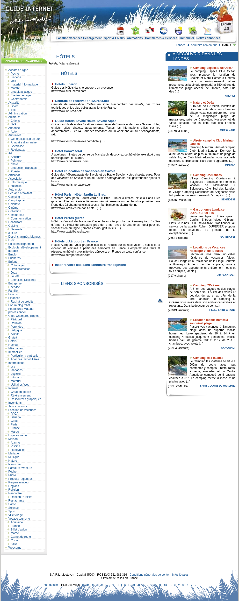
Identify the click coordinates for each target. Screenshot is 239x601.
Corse (15, 421)
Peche (15, 73)
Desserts (16, 229)
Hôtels (12, 341)
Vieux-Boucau (226, 275)
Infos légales (180, 574)
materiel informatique (24, 84)
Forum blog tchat (19, 305)
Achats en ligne (18, 70)
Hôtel (52, 63)
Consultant (15, 222)
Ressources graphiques (26, 399)
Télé (13, 110)
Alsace (15, 334)
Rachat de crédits (22, 301)
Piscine (15, 446)
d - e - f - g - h (106, 585)
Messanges (228, 130)
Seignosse (228, 199)
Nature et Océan (204, 102)
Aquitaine (17, 522)
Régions (13, 486)
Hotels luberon (66, 84)
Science (13, 507)
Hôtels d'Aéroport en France (76, 241)
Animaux (14, 117)
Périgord (16, 319)
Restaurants (16, 500)
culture (12, 233)
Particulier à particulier (25, 355)
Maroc (15, 431)
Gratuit (12, 337)
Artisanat (14, 175)
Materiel (16, 381)
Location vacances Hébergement (78, 38)
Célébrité (14, 204)
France (15, 428)
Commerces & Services (161, 38)
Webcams (14, 547)
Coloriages (18, 265)
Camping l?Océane (206, 285)
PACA (15, 413)
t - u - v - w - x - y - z (183, 585)
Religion (13, 489)
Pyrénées (17, 326)
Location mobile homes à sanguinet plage (209, 321)
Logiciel (16, 373)
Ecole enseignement (21, 244)
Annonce (14, 128)
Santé (12, 504)
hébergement (149, 131)
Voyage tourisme (19, 518)
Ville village (15, 515)
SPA (13, 124)
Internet (13, 388)
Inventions (15, 402)
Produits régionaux (20, 479)
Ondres (230, 95)
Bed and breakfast (20, 193)
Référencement (21, 395)
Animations (135, 38)
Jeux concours (17, 406)
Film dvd (13, 294)
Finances (14, 298)
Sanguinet (228, 347)
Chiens (15, 120)
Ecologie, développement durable (24, 249)
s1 (165, 585)
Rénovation (18, 450)
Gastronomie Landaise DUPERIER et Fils (207, 211)
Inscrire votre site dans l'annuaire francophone (90, 265)
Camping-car (16, 200)
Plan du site (50, 585)
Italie (14, 544)
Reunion (16, 323)
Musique (13, 457)
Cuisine (13, 225)
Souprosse (227, 237)
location (88, 124)
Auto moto (15, 189)
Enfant (12, 261)
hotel (62, 63)
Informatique (19, 182)
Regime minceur (18, 482)
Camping (14, 196)
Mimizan (230, 165)
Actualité (14, 102)
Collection (14, 211)
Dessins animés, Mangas (24, 236)
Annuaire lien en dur (204, 45)
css (13, 366)
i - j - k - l (123, 585)
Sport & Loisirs (114, 38)
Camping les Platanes (208, 358)
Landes (180, 45)
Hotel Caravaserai (68, 151)
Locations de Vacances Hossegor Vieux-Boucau (207, 249)
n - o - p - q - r (147, 585)
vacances (101, 131)
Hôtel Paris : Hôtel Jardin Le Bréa (80, 194)
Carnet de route (21, 536)
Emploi (12, 254)
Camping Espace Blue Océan (213, 68)
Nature (12, 460)
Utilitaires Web (20, 384)
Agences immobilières (25, 359)
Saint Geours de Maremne (217, 385)
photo (14, 164)
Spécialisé (17, 146)
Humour (13, 344)
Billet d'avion (19, 529)
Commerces (16, 215)
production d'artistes (24, 168)
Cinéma (13, 207)
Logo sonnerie (17, 435)
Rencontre (15, 493)
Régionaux (18, 149)
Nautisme (14, 464)
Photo (12, 475)
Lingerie (16, 77)
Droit (11, 240)
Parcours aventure (20, 468)
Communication (21, 218)
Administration (17, 113)
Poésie (15, 171)
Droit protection (20, 269)
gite (66, 127)
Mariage (13, 453)
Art (10, 153)
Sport (14, 106)
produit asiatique (21, 91)
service (15, 287)
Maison (13, 439)
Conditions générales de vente (149, 574)
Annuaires (15, 135)
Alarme (15, 442)
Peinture (16, 160)
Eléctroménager (21, 95)
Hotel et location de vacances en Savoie (85, 171)
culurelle (16, 186)
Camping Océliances (207, 175)
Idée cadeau (16, 348)
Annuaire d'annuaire (24, 142)
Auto (14, 131)
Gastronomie (19, 99)
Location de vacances (22, 410)
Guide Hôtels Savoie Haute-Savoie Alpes (85, 121)
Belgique (16, 330)
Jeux (14, 272)
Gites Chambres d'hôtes (23, 316)
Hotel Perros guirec (70, 218)
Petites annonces (208, 38)
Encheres (14, 258)
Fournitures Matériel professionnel (21, 310)
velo (13, 81)
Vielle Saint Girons (222, 310)
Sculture (16, 157)
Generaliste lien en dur (25, 139)
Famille (13, 290)
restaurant (72, 63)
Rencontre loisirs (21, 497)
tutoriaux (16, 377)
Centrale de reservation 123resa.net (82, 101)
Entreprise (15, 283)
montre (15, 88)
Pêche (12, 471)
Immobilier (187, 38)
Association (15, 178)
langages (17, 370)
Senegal (16, 417)
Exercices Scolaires (23, 280)
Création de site (21, 392)
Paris (14, 424)
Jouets (15, 276)
